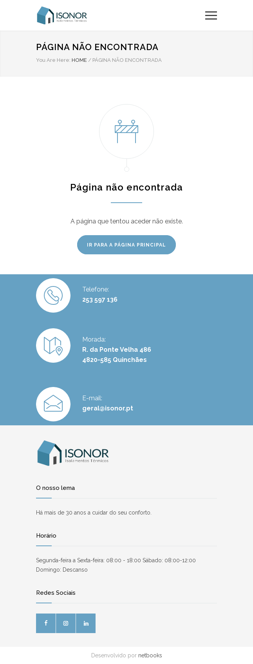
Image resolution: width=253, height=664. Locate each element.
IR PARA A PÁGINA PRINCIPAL (126, 245)
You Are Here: (53, 60)
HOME (79, 60)
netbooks (150, 655)
